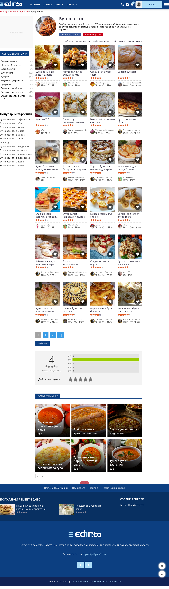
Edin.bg (4, 11)
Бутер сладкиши (9, 61)
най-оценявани (135, 41)
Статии (47, 4)
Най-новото (78, 487)
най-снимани (119, 41)
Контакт (94, 487)
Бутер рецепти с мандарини (14, 146)
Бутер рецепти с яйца (11, 123)
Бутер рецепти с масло (12, 165)
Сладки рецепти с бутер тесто (13, 97)
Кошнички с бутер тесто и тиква (128, 310)
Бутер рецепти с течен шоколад (12, 140)
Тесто (123, 504)
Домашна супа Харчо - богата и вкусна (85, 460)
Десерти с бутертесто (12, 92)
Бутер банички (8, 69)
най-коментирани (101, 41)
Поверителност (99, 581)
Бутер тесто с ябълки (11, 88)
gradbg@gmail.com (95, 554)
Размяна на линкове (114, 487)
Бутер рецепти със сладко (13, 150)
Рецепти (35, 4)
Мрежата (71, 4)
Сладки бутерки (127, 71)
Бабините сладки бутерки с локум (45, 263)
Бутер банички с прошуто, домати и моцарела (46, 168)
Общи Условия (81, 581)
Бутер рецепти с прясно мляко (16, 154)
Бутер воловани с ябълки (128, 121)
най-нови (69, 41)
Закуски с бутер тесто (12, 80)
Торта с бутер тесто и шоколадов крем (101, 168)
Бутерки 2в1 (42, 119)
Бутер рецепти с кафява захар (15, 119)
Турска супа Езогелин (118, 462)
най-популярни (83, 41)
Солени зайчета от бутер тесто (128, 215)
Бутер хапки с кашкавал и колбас (74, 215)
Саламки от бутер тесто (100, 73)
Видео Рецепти (93, 34)
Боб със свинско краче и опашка (85, 431)
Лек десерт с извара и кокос (88, 507)
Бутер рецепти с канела (12, 134)
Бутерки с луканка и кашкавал (129, 263)
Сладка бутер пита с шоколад (74, 310)
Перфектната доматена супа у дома (49, 426)
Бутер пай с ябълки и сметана (102, 121)
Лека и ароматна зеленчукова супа (50, 466)
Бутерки (5, 76)
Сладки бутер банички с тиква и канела (73, 121)
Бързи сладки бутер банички (101, 310)
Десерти (24, 11)
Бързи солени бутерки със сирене (74, 168)
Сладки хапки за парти (99, 263)
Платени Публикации (56, 487)
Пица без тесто (136, 504)
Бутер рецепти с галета (12, 130)
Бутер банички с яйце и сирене (44, 73)
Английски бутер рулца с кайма (72, 73)
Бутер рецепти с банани (12, 127)
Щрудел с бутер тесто (12, 65)
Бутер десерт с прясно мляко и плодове (44, 310)
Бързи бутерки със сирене (101, 215)
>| (60, 335)
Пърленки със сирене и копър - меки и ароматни (31, 507)
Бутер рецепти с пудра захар (15, 157)
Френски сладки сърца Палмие (127, 168)
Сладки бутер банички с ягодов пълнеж (45, 215)
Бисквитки (115, 581)
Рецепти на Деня (70, 34)
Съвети (59, 4)
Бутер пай (6, 84)
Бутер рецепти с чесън (12, 161)
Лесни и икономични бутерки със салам (73, 263)
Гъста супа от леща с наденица (124, 431)
